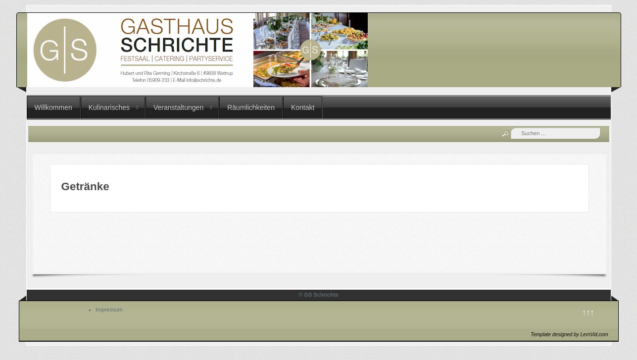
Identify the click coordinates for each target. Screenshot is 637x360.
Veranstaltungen (178, 107)
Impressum (109, 309)
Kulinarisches (109, 107)
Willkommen (53, 107)
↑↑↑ (588, 312)
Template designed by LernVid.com (569, 334)
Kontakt (302, 107)
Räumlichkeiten (251, 107)
